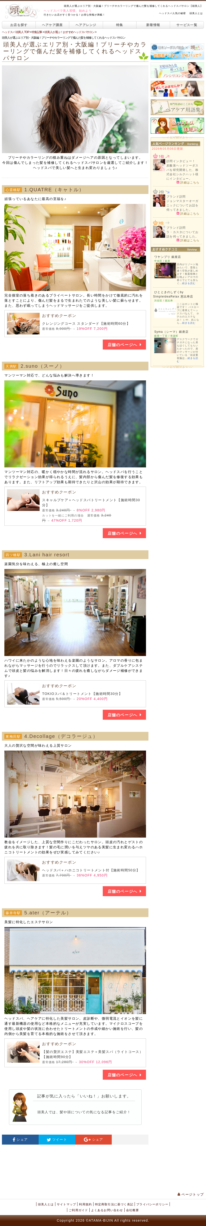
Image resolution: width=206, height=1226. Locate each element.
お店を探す (19, 25)
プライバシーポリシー (152, 1204)
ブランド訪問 (176, 196)
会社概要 (132, 1210)
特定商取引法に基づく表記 (114, 1204)
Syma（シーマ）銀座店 (171, 331)
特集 (119, 25)
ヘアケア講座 (52, 25)
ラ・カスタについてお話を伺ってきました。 (182, 234)
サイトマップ (66, 1204)
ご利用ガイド (78, 1210)
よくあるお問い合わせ (107, 1210)
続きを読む (189, 283)
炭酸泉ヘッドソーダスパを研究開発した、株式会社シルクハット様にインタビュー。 (182, 172)
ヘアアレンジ (86, 25)
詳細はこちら (188, 182)
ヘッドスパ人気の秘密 (172, 13)
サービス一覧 (186, 25)
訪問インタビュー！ (180, 161)
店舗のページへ (124, 345)
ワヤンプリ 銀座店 (167, 257)
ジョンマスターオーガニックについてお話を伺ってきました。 (182, 205)
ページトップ (190, 1194)
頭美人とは (196, 13)
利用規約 (85, 1204)
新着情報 (153, 25)
